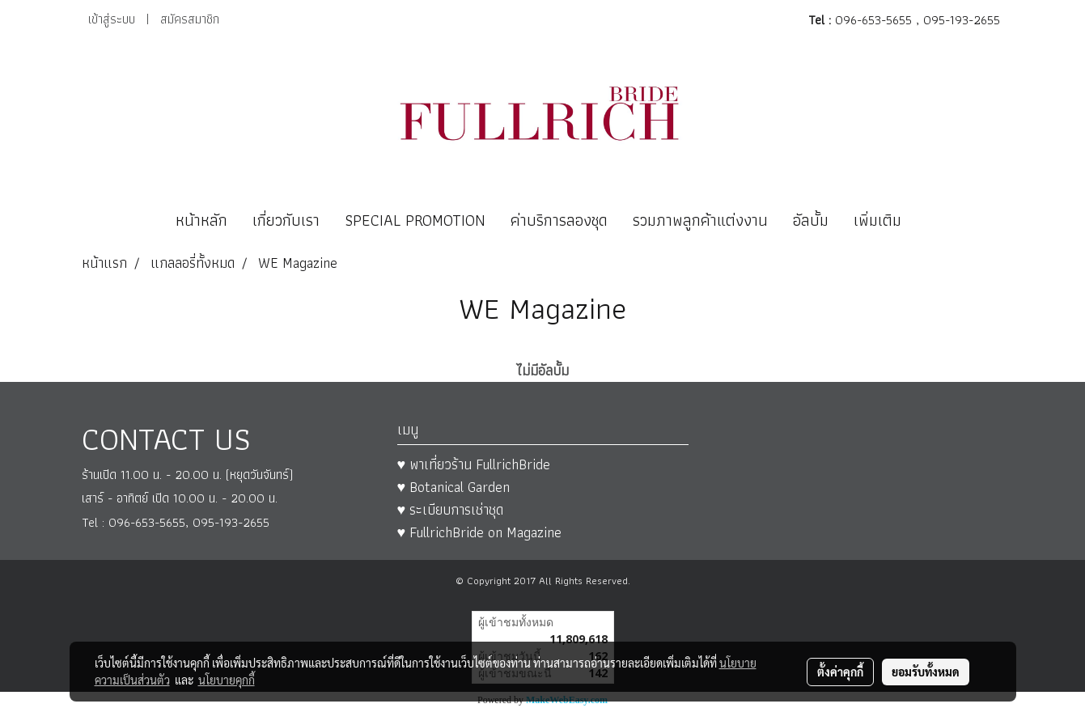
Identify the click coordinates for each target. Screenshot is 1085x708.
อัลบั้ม (811, 220)
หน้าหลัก (201, 220)
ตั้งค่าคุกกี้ (840, 671)
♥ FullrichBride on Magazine (479, 532)
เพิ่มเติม (877, 220)
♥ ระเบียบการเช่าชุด (450, 509)
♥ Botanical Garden (454, 486)
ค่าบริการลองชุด (559, 220)
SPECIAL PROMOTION (415, 220)
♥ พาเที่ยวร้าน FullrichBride (474, 464)
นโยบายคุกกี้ (226, 679)
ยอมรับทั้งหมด (926, 671)
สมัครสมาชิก (189, 19)
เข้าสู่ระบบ (111, 19)
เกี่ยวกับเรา (286, 220)
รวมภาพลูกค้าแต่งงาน (700, 220)
